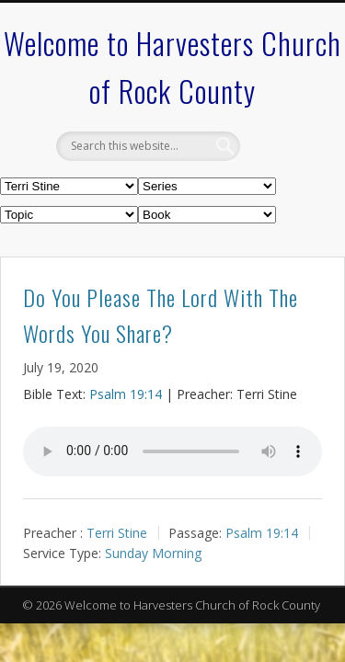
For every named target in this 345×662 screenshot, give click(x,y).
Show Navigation (278, 164)
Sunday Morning (153, 553)
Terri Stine (116, 532)
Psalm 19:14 (125, 394)
